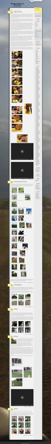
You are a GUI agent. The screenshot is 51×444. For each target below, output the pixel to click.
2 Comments (32, 179)
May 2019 (37, 113)
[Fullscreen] (32, 159)
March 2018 (37, 122)
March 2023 (37, 86)
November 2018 (38, 117)
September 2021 (38, 97)
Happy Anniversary (18, 11)
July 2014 (37, 149)
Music (36, 60)
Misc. (36, 59)
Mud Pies (16, 409)
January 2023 (37, 87)
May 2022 (37, 92)
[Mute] (31, 159)
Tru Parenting (37, 171)
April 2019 (37, 114)
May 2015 (37, 143)
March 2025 (37, 75)
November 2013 (38, 154)
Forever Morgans (38, 194)
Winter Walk (37, 43)
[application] (22, 151)
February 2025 (37, 76)
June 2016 (37, 135)
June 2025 (37, 74)
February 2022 (37, 94)
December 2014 (38, 146)
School (37, 62)
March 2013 (37, 159)
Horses (37, 58)
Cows (22, 282)
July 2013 (37, 157)
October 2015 (37, 140)
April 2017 (37, 129)
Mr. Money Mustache (38, 186)
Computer (26, 179)
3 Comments (32, 435)
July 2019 (37, 112)
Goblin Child (28, 179)
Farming (25, 282)
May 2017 (37, 128)
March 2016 (37, 137)
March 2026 (37, 69)
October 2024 (37, 78)
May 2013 (37, 158)
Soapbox (29, 406)
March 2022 (37, 93)
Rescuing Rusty (38, 198)
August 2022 (37, 90)
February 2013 (37, 160)
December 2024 (38, 77)
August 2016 (37, 134)
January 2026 (37, 70)
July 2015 (37, 142)
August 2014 (37, 149)
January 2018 (37, 123)
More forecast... (36, 27)
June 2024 (37, 79)
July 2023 (37, 84)
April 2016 (37, 136)
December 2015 (38, 139)
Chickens (20, 282)
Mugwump (37, 196)
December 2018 (38, 116)
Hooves (37, 195)
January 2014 (37, 153)
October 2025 (37, 72)
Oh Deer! (16, 336)
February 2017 (37, 130)
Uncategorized (37, 63)
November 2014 (38, 147)
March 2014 (37, 152)
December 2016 (38, 131)
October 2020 (37, 104)
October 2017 (37, 125)
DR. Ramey (37, 193)
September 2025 (38, 73)
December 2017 (38, 124)
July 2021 (37, 98)
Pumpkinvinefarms (38, 61)
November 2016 (38, 132)
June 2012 (37, 165)
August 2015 (37, 141)
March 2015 (37, 144)
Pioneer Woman (38, 188)
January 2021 (37, 102)
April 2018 (37, 121)
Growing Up (37, 42)
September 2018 (38, 118)
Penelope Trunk (38, 169)
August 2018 (37, 119)
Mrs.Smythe (37, 187)
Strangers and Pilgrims (38, 189)
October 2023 (37, 82)
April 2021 (37, 100)
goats (36, 55)
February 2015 (37, 145)
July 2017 (37, 127)
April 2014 (37, 151)
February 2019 (37, 115)
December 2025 (38, 71)
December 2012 (38, 161)
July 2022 (37, 91)
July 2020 (37, 106)
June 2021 (37, 99)
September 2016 (38, 133)
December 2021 (38, 95)
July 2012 (37, 164)
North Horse (37, 197)
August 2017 (37, 126)
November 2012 (38, 162)
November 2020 (38, 103)
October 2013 (37, 155)
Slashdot (37, 180)
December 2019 (38, 110)
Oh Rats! (16, 309)
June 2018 (37, 120)
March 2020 (37, 108)
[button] (22, 151)
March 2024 (37, 80)
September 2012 (38, 163)
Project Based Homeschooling (38, 170)
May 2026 (37, 68)
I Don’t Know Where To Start (20, 181)
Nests (36, 32)
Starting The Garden (38, 44)
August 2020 (37, 105)
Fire (36, 34)
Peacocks (36, 33)
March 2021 (37, 101)
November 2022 (38, 88)
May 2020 (37, 107)
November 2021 (38, 96)
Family (23, 282)
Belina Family (37, 175)
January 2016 (37, 138)
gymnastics (37, 57)
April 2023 (37, 85)
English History (38, 185)
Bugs (18, 282)
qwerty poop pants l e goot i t (38, 45)
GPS (29, 282)
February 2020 (37, 109)
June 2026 (37, 67)
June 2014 (37, 150)
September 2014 (38, 148)
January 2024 (37, 81)
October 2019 (37, 111)
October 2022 (37, 89)
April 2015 (37, 144)
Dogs (36, 53)
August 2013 (37, 156)
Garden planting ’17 (18, 284)
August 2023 (37, 83)
